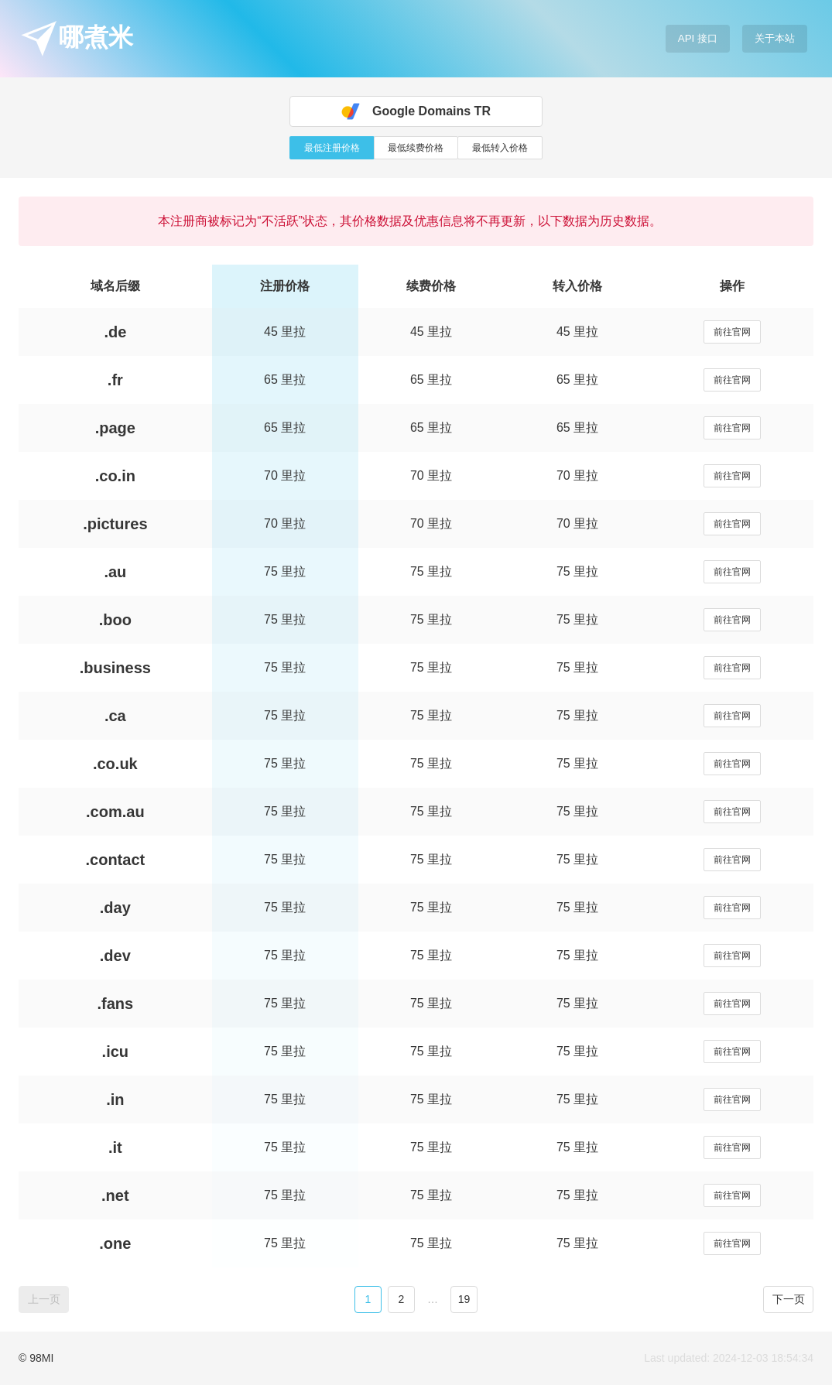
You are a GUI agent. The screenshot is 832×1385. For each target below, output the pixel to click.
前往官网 (732, 332)
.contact (115, 859)
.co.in (115, 475)
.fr (115, 379)
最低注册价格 (332, 147)
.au (115, 571)
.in (115, 1099)
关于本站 (775, 38)
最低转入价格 (500, 147)
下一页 (788, 1299)
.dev (115, 955)
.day (115, 907)
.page (115, 427)
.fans (115, 1003)
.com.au (115, 811)
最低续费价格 (415, 147)
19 (464, 1299)
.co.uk (115, 763)
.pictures (115, 523)
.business (115, 667)
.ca (115, 715)
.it (115, 1147)
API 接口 (697, 38)
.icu (115, 1051)
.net (115, 1195)
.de (115, 331)
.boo (115, 619)
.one (115, 1243)
